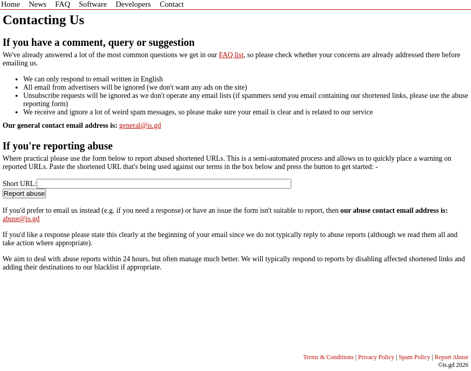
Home (10, 4)
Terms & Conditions (328, 357)
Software (93, 4)
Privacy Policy (376, 357)
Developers (133, 4)
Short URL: (20, 184)
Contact (172, 4)
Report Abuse (451, 357)
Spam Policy (414, 357)
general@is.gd (140, 125)
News (37, 4)
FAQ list (231, 55)
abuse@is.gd (21, 219)
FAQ (62, 4)
